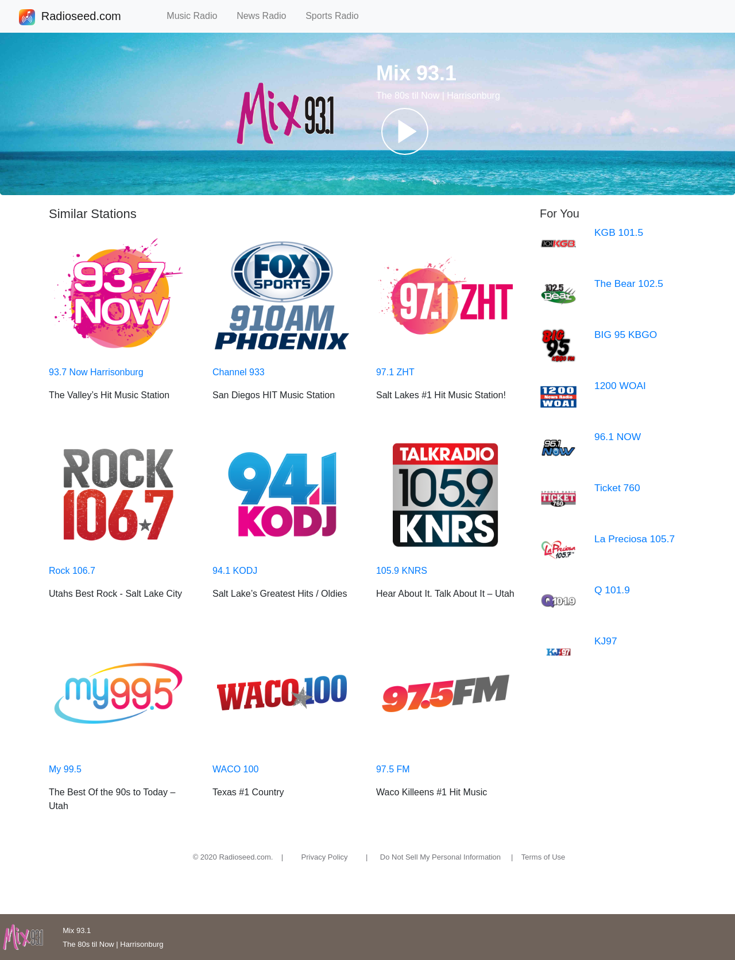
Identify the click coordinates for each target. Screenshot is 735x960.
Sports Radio (337, 16)
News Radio (266, 16)
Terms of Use (543, 857)
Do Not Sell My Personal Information (440, 857)
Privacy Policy (324, 857)
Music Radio (197, 16)
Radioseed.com (81, 17)
